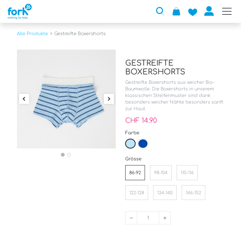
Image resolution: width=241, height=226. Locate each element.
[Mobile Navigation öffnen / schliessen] (226, 11)
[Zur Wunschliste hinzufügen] (192, 11)
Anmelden (209, 11)
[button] (160, 11)
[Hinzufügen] (164, 218)
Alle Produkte (32, 33)
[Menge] (148, 218)
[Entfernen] (131, 218)
